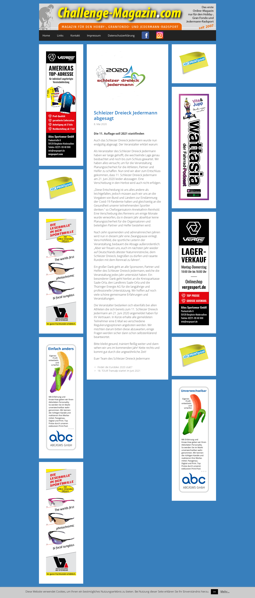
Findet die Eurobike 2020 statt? (115, 367)
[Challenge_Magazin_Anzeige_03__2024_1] (194, 324)
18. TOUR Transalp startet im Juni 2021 (119, 370)
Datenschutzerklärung (121, 35)
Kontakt (75, 35)
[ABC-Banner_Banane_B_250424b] (61, 449)
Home (46, 35)
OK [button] (214, 591)
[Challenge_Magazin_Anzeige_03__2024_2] (61, 156)
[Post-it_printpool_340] (61, 199)
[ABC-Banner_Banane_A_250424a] (194, 491)
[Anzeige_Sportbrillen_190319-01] (61, 324)
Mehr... (225, 591)
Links (60, 35)
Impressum (94, 35)
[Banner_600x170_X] (194, 199)
